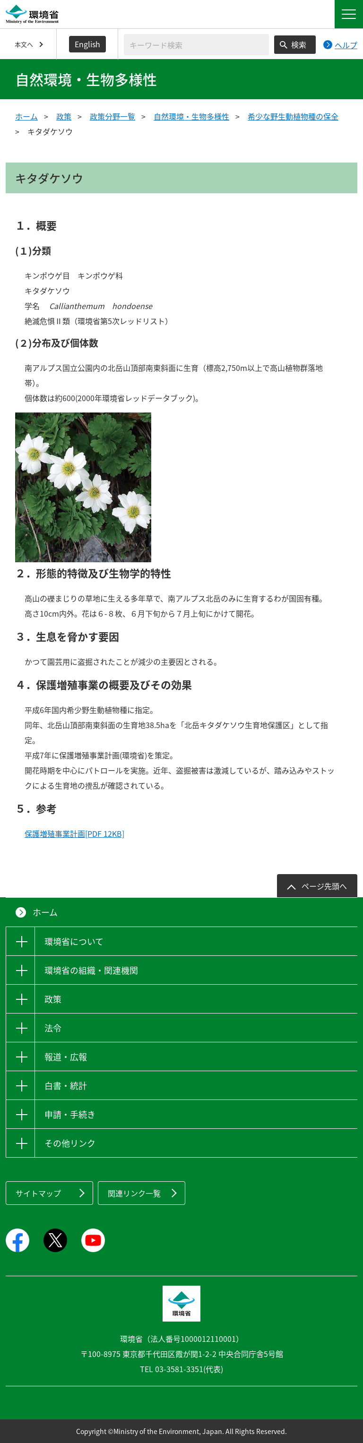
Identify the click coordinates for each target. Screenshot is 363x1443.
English (87, 44)
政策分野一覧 (112, 116)
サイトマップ (38, 1193)
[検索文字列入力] (196, 44)
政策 (63, 116)
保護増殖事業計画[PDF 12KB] (74, 833)
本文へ (24, 44)
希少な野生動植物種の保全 (293, 116)
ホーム (26, 116)
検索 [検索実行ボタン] (298, 44)
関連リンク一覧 (134, 1193)
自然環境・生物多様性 (191, 116)
